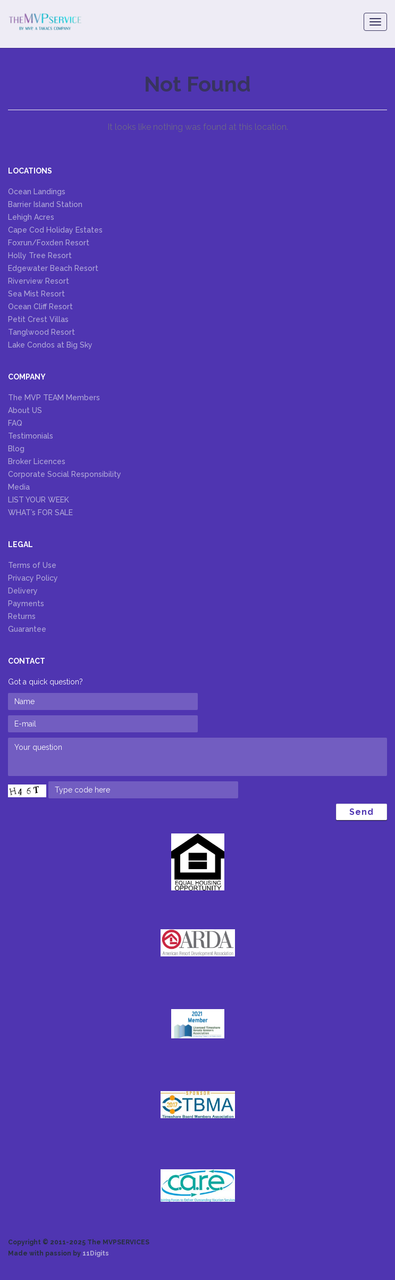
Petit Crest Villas (38, 319)
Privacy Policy (33, 578)
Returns (22, 616)
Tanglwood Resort (41, 332)
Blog (16, 448)
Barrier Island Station (45, 204)
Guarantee (27, 629)
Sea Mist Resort (36, 294)
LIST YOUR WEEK (38, 500)
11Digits (95, 1253)
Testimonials (30, 436)
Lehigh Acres (31, 217)
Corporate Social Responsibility (64, 474)
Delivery (23, 591)
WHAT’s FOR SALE (40, 512)
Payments (26, 603)
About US (25, 410)
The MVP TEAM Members (54, 397)
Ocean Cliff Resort (40, 306)
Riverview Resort (38, 281)
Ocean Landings (36, 191)
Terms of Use (32, 565)
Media (19, 487)
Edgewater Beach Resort (53, 268)
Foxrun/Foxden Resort (48, 242)
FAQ (15, 423)
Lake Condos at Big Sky (50, 345)
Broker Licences (36, 461)
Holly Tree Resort (40, 255)
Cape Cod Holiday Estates (55, 230)
